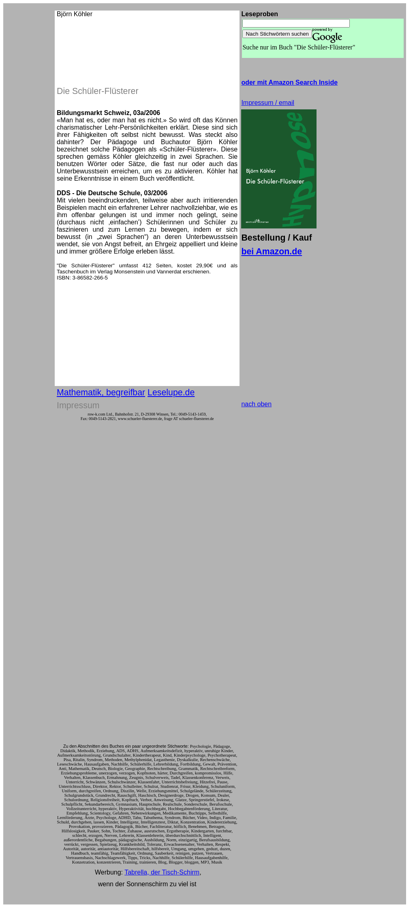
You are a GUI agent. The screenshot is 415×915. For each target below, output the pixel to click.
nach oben (256, 404)
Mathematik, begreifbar (101, 392)
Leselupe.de (171, 392)
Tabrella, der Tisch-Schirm (161, 872)
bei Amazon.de (271, 251)
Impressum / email (267, 102)
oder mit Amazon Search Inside (289, 82)
